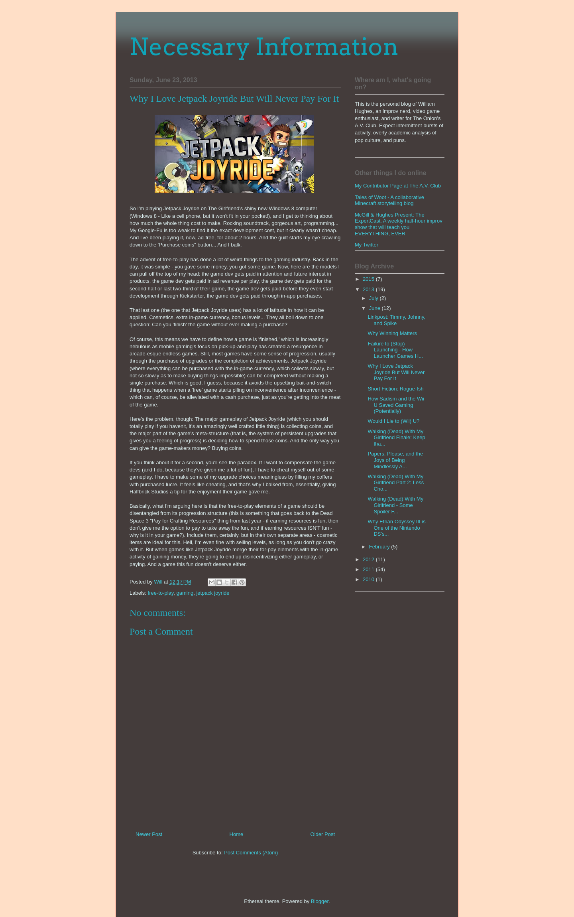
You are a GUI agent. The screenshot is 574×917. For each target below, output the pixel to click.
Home (237, 834)
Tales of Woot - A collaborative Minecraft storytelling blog (389, 200)
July (374, 298)
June (375, 308)
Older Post (323, 834)
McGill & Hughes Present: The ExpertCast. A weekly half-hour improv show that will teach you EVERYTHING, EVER (398, 224)
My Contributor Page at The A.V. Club (398, 186)
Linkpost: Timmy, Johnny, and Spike (396, 320)
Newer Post (149, 834)
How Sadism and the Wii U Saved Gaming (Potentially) (396, 405)
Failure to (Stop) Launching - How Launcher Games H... (395, 350)
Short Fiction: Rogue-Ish (395, 389)
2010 (369, 579)
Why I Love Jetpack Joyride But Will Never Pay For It (396, 372)
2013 (369, 289)
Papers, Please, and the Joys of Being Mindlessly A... (395, 460)
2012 (369, 559)
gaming (185, 593)
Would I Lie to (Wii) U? (393, 421)
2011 (369, 569)
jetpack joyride (212, 593)
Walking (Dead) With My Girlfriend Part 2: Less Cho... (396, 482)
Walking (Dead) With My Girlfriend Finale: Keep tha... (396, 437)
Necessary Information (264, 46)
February (380, 547)
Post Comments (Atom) (251, 853)
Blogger (319, 901)
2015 (369, 279)
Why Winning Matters (392, 333)
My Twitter (366, 245)
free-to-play (161, 593)
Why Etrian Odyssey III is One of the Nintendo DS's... (396, 528)
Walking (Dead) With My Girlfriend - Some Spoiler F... (395, 505)
